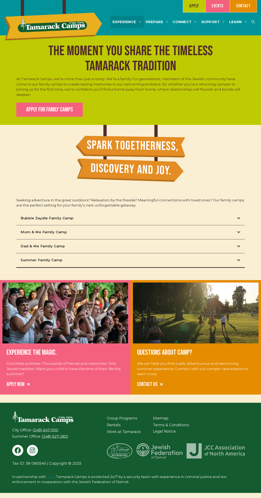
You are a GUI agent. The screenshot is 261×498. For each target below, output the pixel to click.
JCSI (50, 477)
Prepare (158, 22)
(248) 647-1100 (45, 430)
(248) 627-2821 (55, 436)
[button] (253, 22)
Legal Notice (164, 431)
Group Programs (122, 418)
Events (218, 6)
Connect (186, 22)
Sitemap (160, 418)
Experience (128, 22)
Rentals (114, 425)
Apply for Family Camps (49, 109)
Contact (243, 6)
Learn (239, 22)
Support (214, 22)
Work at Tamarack (124, 432)
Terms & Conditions (171, 425)
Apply (194, 6)
